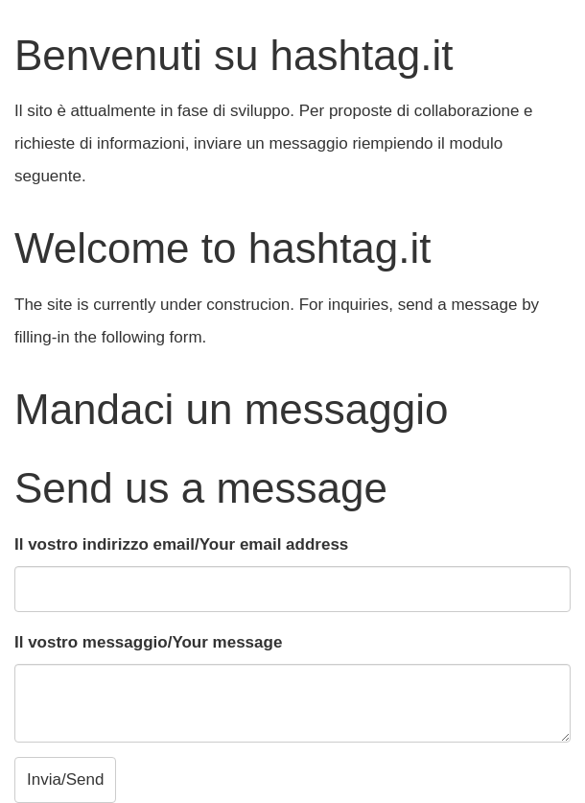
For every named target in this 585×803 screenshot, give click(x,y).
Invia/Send (65, 779)
